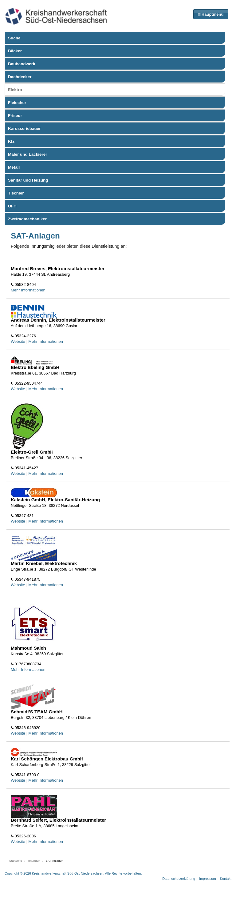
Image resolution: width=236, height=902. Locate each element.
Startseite (15, 860)
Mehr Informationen (28, 290)
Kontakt (225, 878)
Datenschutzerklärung (178, 878)
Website (18, 341)
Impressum (207, 878)
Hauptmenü (210, 14)
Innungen (33, 860)
